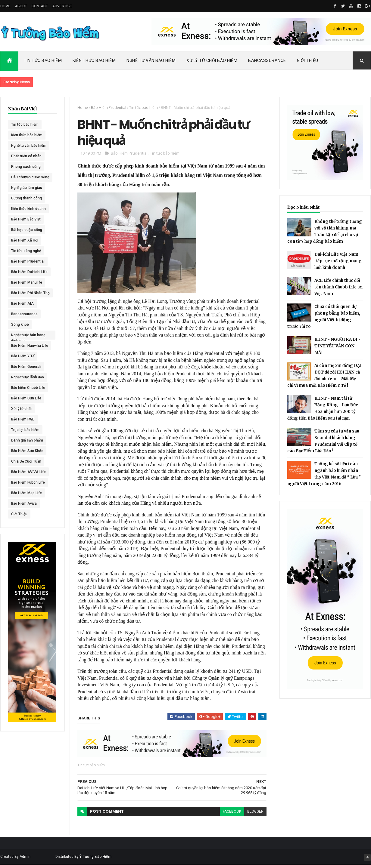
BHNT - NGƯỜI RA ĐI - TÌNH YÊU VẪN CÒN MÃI (337, 346)
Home (5, 6)
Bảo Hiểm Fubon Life (28, 482)
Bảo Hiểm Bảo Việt (26, 219)
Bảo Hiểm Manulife (26, 282)
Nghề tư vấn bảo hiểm (28, 145)
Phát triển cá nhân (26, 156)
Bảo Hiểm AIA (22, 303)
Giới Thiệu (307, 60)
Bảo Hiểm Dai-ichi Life (29, 272)
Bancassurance (267, 60)
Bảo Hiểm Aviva (24, 503)
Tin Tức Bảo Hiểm (43, 60)
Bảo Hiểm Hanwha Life (29, 345)
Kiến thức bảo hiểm (26, 135)
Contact (40, 6)
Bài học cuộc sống (26, 230)
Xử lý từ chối (21, 409)
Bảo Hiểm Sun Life (26, 398)
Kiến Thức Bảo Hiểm (94, 60)
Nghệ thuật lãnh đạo (27, 377)
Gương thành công (26, 198)
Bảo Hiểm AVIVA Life (28, 472)
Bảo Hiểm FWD (23, 419)
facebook (232, 811)
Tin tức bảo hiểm (25, 124)
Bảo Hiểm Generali (26, 367)
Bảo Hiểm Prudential (28, 261)
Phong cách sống (26, 167)
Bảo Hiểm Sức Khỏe (27, 451)
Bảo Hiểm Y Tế (22, 356)
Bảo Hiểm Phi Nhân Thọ (30, 293)
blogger (255, 811)
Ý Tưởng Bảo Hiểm (95, 856)
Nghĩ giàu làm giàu (26, 188)
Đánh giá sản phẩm (27, 440)
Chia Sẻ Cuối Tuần (26, 461)
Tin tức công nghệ (26, 251)
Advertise (62, 6)
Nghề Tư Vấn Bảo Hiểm (151, 60)
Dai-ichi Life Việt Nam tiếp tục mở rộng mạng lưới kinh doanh (338, 261)
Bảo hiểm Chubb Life (28, 388)
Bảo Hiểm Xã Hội (24, 240)
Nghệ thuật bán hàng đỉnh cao (28, 336)
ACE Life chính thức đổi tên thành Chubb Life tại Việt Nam (338, 287)
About (21, 6)
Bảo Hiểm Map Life (26, 493)
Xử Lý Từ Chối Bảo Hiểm (211, 60)
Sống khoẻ (20, 324)
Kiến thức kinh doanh (28, 209)
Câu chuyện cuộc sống (30, 177)
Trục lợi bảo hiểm (25, 430)
